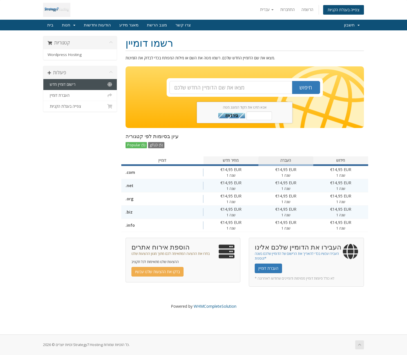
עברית (267, 9)
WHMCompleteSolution (215, 306)
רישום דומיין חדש (80, 84)
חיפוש (305, 87)
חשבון (352, 25)
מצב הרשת (157, 25)
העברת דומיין (80, 95)
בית (50, 25)
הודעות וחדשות (97, 25)
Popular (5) (136, 145)
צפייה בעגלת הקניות (343, 9)
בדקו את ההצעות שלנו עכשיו (157, 271)
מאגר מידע (128, 25)
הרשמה (307, 9)
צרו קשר (183, 25)
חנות (68, 25)
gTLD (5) (156, 145)
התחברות (287, 9)
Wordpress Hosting (65, 54)
